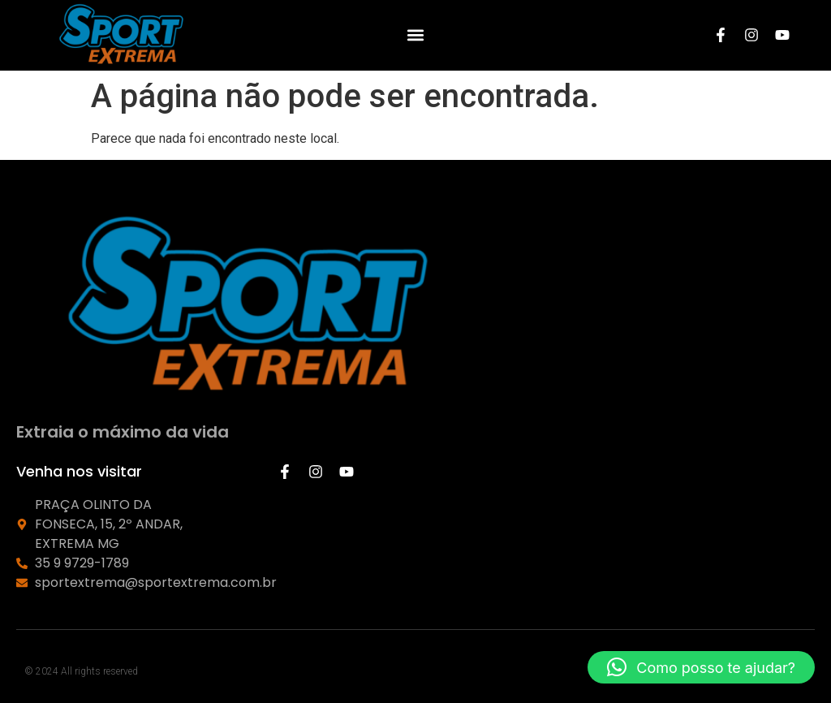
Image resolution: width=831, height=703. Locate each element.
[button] (415, 35)
